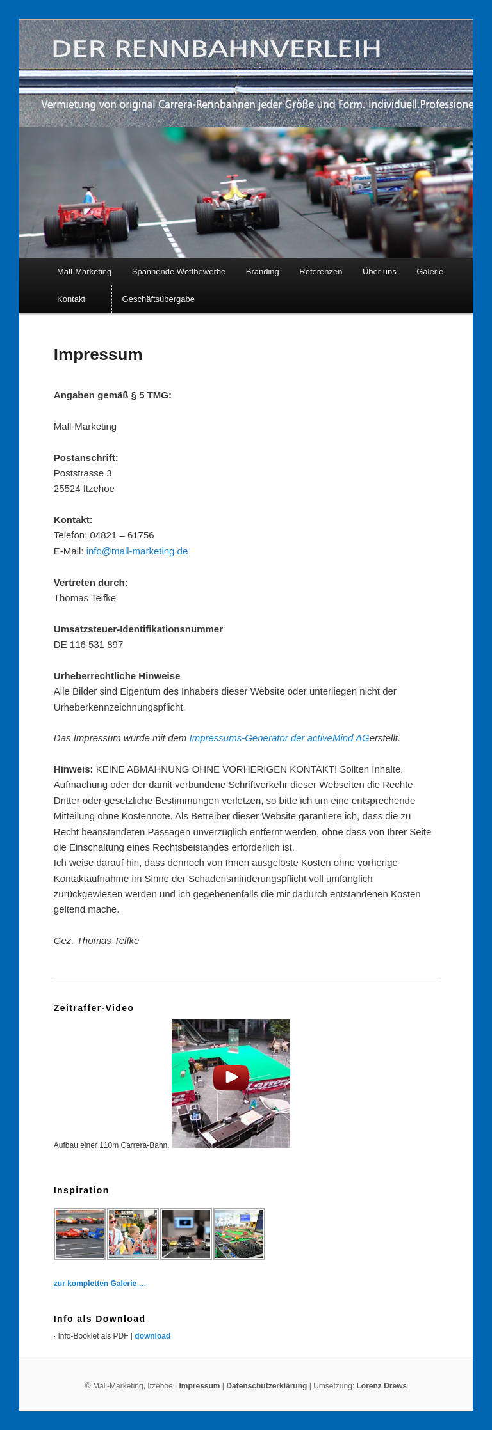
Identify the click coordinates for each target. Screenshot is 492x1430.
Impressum (199, 1385)
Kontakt (71, 299)
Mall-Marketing (84, 271)
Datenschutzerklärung (267, 1385)
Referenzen (320, 271)
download (152, 1336)
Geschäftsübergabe (158, 299)
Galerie (429, 271)
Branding (262, 271)
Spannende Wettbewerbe (179, 271)
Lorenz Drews (382, 1385)
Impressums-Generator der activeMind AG (280, 737)
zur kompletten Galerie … (100, 1283)
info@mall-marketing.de (137, 551)
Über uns (380, 271)
